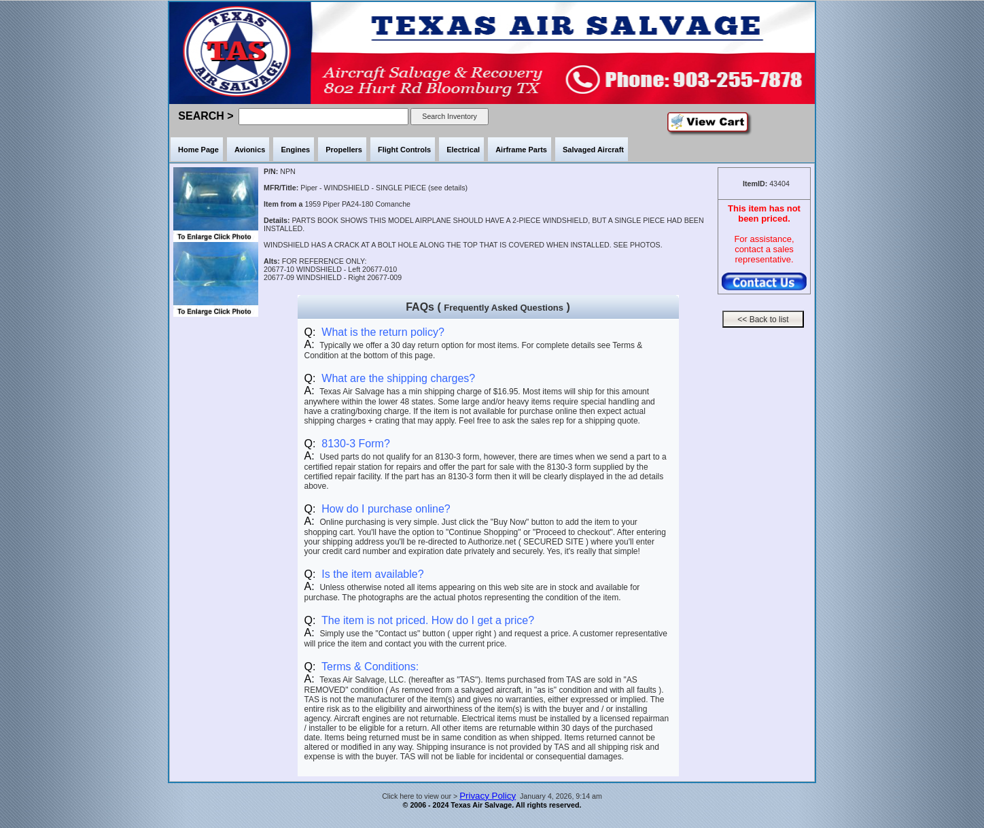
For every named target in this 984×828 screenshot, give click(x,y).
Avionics (249, 149)
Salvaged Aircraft (593, 149)
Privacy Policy (487, 796)
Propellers (344, 149)
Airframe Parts (521, 149)
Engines (295, 149)
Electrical (463, 149)
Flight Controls (404, 149)
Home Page (198, 149)
